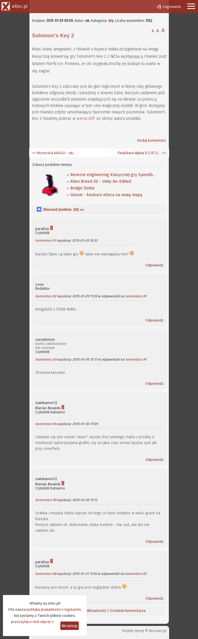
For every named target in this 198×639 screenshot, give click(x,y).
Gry (110, 21)
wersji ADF (86, 118)
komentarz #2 (46, 296)
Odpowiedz (155, 265)
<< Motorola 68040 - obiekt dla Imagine (54, 153)
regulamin (72, 609)
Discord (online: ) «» (63, 209)
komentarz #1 (45, 240)
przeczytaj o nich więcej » (32, 621)
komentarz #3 (46, 359)
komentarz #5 (46, 500)
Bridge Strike (82, 188)
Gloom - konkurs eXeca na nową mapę (106, 194)
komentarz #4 (46, 424)
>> (163, 153)
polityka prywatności (44, 609)
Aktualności (96, 610)
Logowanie (171, 6)
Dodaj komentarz (151, 140)
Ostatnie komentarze (128, 610)
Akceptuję (70, 626)
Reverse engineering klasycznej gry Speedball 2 (114, 174)
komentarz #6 (46, 574)
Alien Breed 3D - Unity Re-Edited (100, 181)
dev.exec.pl (157, 631)
